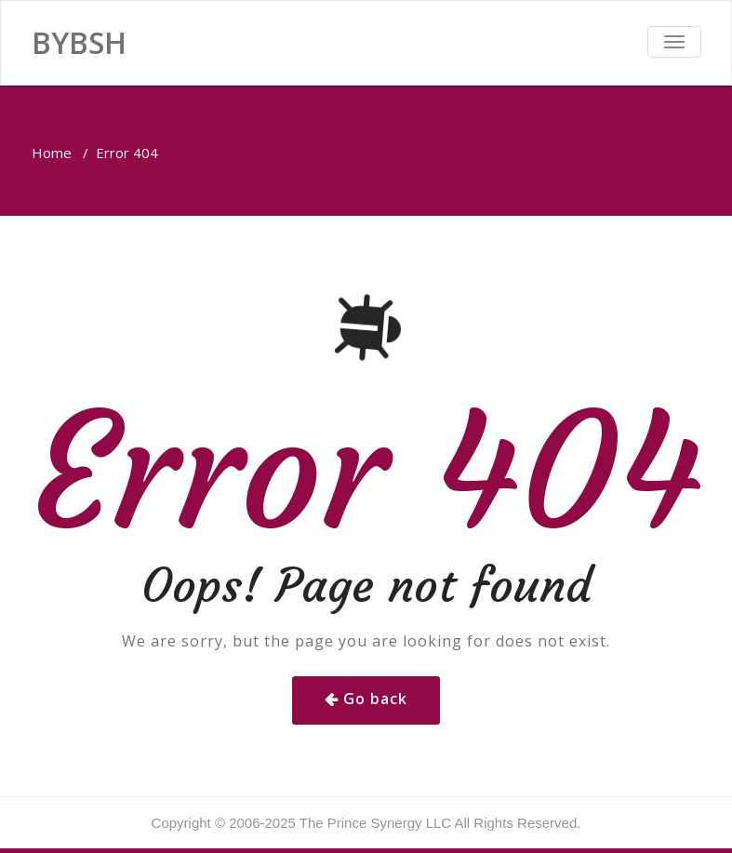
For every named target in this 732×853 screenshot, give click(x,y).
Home (52, 152)
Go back (375, 698)
